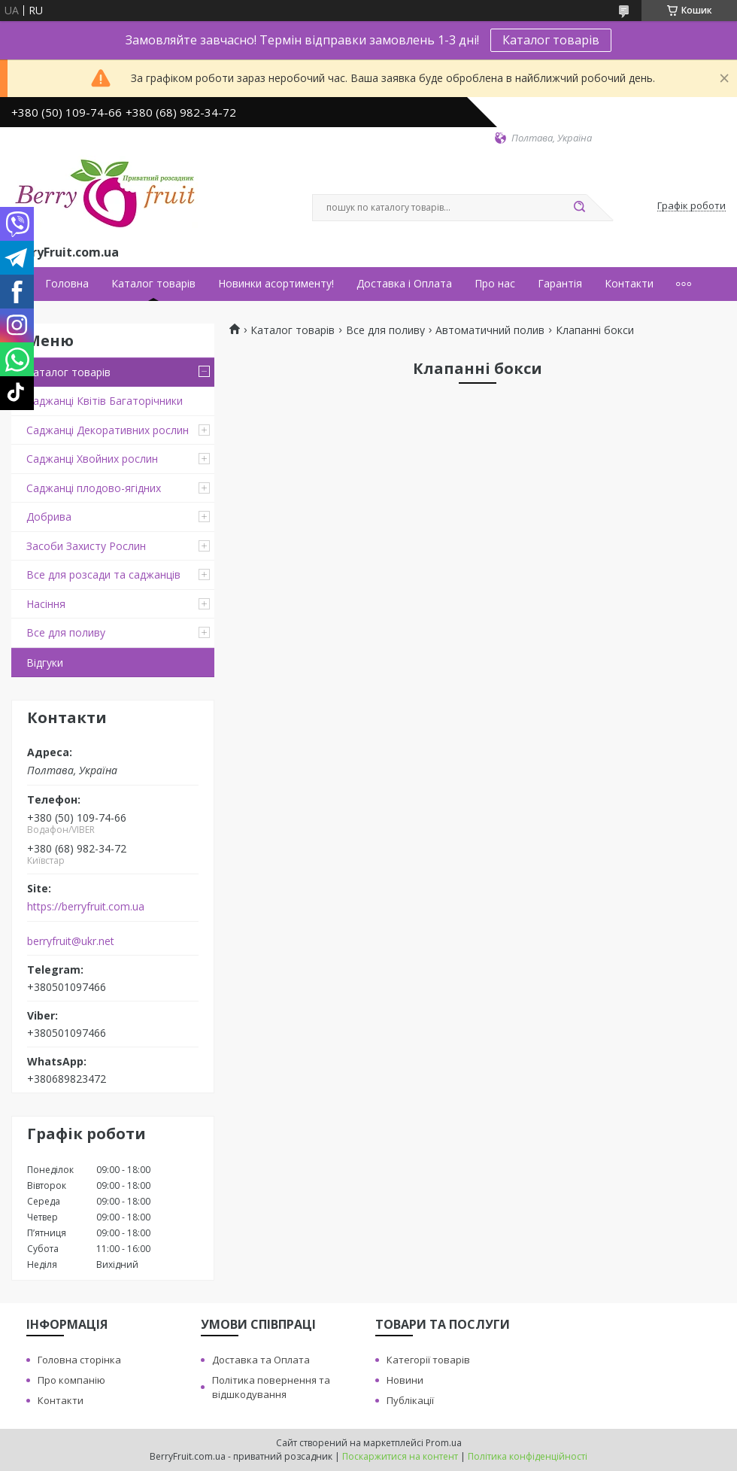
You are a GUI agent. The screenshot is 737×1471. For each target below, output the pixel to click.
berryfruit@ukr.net (70, 941)
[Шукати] (579, 207)
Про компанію (71, 1380)
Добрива (48, 516)
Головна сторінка (79, 1359)
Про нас (495, 283)
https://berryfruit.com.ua (85, 906)
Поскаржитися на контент (400, 1456)
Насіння (45, 604)
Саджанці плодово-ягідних (93, 488)
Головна (67, 283)
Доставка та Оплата (261, 1359)
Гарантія (560, 283)
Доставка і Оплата (404, 283)
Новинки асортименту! (276, 283)
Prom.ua (444, 1442)
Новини (405, 1380)
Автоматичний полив (489, 330)
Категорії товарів (428, 1359)
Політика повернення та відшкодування (271, 1387)
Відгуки (44, 662)
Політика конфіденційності (527, 1456)
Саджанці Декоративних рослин (107, 430)
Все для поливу (65, 632)
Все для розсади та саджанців (103, 574)
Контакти (629, 283)
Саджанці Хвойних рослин (92, 458)
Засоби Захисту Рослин (86, 546)
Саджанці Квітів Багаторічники (104, 401)
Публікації (410, 1400)
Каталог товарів (550, 40)
